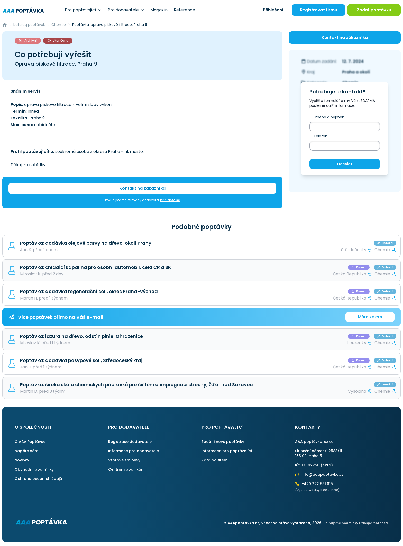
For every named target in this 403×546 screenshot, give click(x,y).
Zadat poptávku (374, 10)
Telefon (320, 136)
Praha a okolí (356, 72)
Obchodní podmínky (34, 469)
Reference (184, 10)
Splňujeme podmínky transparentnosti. (355, 523)
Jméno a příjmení (329, 117)
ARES (326, 465)
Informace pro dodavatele (133, 450)
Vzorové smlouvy (124, 460)
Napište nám (26, 450)
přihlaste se (170, 200)
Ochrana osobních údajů (38, 478)
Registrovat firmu (318, 10)
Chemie (58, 24)
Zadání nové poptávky (223, 441)
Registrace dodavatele (130, 441)
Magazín (159, 10)
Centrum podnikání (126, 469)
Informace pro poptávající (227, 450)
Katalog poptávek (29, 24)
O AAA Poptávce (30, 441)
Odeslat (344, 163)
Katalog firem (214, 460)
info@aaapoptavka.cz (319, 474)
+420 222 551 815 (314, 483)
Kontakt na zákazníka (142, 188)
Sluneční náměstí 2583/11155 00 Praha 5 (318, 453)
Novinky (22, 460)
